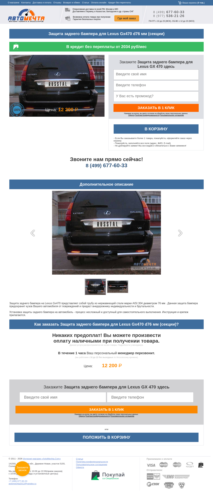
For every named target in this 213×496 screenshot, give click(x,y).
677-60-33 (168, 12)
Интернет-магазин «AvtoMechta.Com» (42, 460)
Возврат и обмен (71, 2)
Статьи (85, 2)
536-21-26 (168, 16)
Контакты (26, 2)
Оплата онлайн (98, 2)
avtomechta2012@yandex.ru (22, 485)
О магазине (13, 2)
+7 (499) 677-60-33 (18, 483)
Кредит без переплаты (119, 2)
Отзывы (57, 2)
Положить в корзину (106, 439)
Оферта (131, 117)
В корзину (156, 130)
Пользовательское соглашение (172, 117)
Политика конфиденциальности (147, 117)
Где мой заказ (127, 18)
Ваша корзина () (193, 2)
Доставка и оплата (42, 2)
